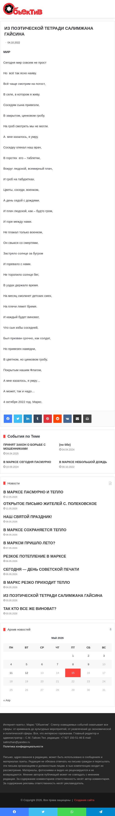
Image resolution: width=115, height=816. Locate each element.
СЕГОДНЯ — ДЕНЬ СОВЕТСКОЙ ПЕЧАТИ (41, 569)
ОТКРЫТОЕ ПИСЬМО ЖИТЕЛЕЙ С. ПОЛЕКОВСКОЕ (50, 504)
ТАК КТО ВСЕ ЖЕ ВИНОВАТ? (29, 609)
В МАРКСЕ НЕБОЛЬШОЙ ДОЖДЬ (83, 462)
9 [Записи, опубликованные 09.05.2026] (88, 664)
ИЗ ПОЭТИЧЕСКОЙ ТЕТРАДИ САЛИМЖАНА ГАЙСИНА (52, 596)
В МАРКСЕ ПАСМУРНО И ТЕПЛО (33, 492)
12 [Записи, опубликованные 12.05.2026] (26, 672)
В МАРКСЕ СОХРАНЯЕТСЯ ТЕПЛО (34, 530)
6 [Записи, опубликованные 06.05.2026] (42, 664)
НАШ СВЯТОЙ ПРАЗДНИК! (27, 517)
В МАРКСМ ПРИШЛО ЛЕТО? (29, 543)
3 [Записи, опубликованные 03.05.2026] (104, 655)
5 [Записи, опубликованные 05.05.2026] (26, 664)
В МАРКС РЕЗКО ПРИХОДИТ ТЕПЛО (36, 582)
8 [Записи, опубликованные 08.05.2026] (73, 664)
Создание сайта (84, 800)
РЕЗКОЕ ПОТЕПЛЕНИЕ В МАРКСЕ (34, 556)
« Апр (6, 700)
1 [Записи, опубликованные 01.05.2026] (73, 655)
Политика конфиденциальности (23, 746)
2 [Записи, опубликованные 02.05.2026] (88, 655)
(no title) (65, 444)
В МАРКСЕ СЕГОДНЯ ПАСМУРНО (27, 462)
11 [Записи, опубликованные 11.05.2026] (11, 672)
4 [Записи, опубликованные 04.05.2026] (11, 664)
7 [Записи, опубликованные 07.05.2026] (57, 664)
